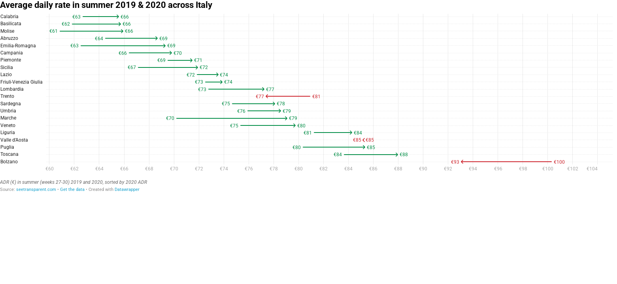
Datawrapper (127, 189)
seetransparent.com (36, 189)
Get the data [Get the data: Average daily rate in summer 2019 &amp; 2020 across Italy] (72, 189)
